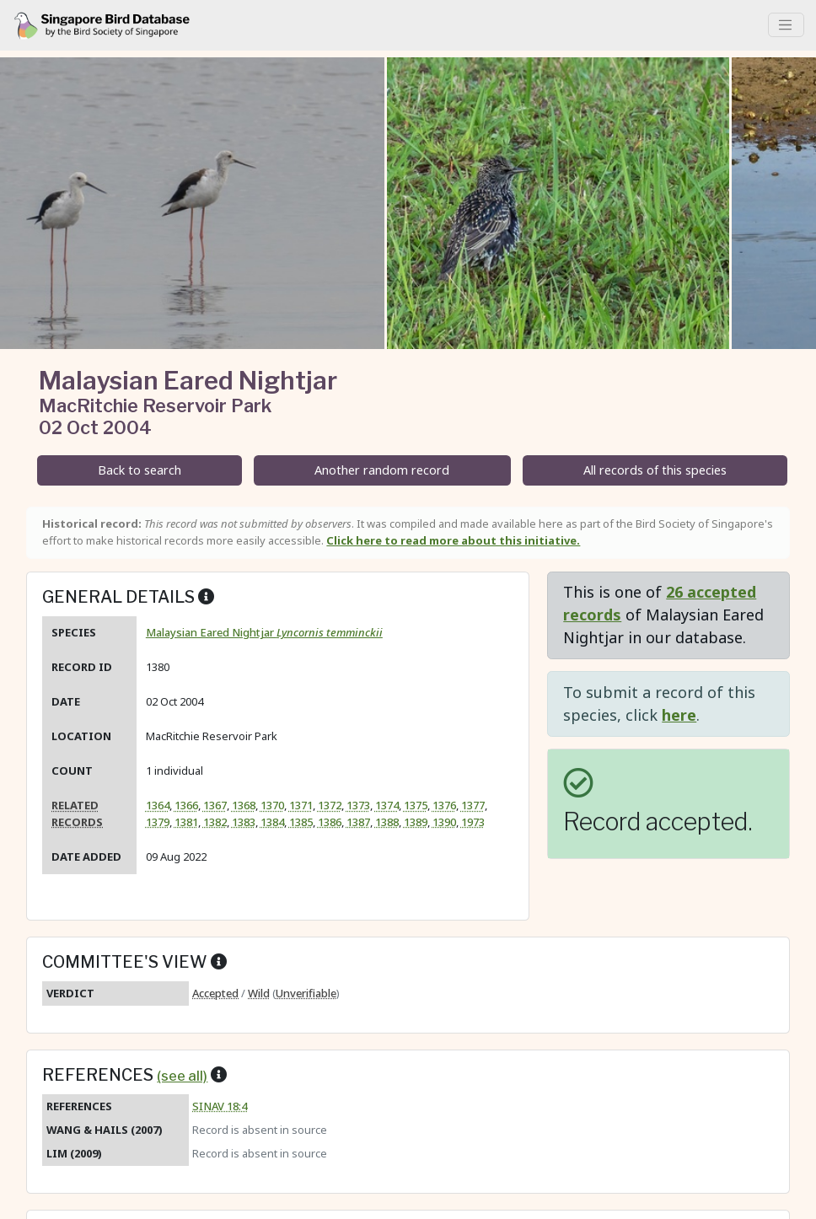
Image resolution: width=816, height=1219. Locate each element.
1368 (243, 805)
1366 (186, 805)
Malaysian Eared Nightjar (264, 632)
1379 (157, 822)
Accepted (215, 993)
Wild (259, 993)
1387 (358, 822)
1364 (157, 805)
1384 (272, 822)
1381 (186, 822)
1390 (444, 822)
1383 (243, 822)
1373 (358, 805)
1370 (272, 805)
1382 (215, 822)
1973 (473, 822)
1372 (329, 805)
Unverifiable (306, 993)
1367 (215, 805)
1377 (473, 805)
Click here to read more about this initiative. (453, 540)
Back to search (139, 470)
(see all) (182, 1075)
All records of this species (655, 470)
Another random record (381, 470)
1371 (301, 805)
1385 (301, 822)
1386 (329, 822)
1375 (415, 805)
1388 (387, 822)
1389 (415, 822)
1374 (387, 805)
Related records (77, 813)
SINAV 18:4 (219, 1106)
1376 (444, 805)
